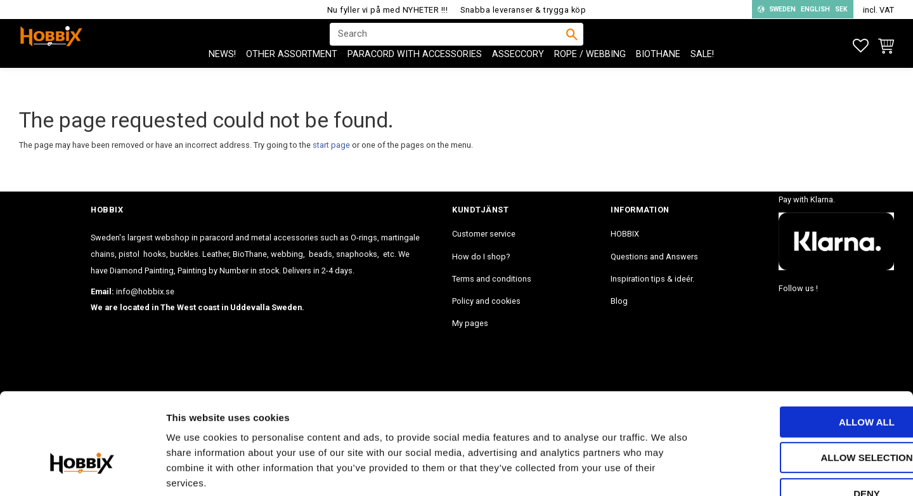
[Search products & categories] (448, 45)
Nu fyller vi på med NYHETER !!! (387, 10)
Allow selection (807, 380)
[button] (861, 46)
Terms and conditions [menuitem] (491, 279)
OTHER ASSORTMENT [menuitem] (291, 76)
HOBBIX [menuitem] (625, 233)
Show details (665, 471)
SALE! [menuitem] (702, 76)
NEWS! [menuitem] (222, 76)
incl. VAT (878, 10)
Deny (807, 415)
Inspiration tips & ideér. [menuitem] (652, 279)
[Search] (572, 45)
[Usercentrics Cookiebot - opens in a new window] (82, 471)
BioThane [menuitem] (658, 76)
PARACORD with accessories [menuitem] (414, 76)
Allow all (807, 344)
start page (331, 145)
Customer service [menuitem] (483, 233)
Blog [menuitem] (619, 301)
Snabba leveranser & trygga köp (523, 10)
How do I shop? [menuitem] (481, 256)
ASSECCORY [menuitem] (518, 76)
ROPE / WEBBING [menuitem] (590, 76)
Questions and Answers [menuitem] (654, 256)
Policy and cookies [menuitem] (486, 301)
